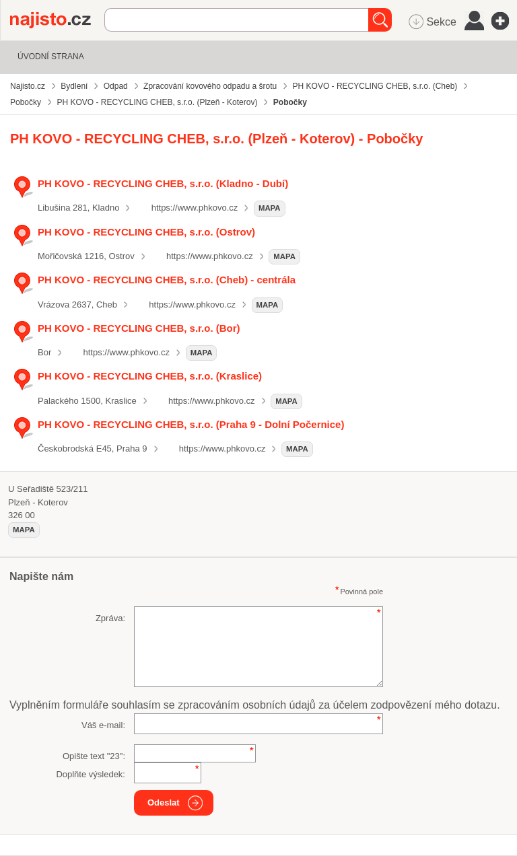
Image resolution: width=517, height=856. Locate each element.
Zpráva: (110, 618)
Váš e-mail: (103, 725)
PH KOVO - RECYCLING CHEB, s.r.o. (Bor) (139, 328)
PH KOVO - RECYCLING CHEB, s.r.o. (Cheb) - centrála (167, 279)
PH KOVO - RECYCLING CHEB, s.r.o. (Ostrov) (146, 232)
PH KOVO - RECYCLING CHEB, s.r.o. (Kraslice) (150, 376)
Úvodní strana (51, 56)
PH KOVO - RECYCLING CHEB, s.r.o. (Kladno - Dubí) (163, 183)
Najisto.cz (57, 20)
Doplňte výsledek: (90, 774)
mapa (269, 208)
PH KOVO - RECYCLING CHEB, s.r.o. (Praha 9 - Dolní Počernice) (191, 424)
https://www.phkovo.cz (194, 208)
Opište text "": (94, 756)
